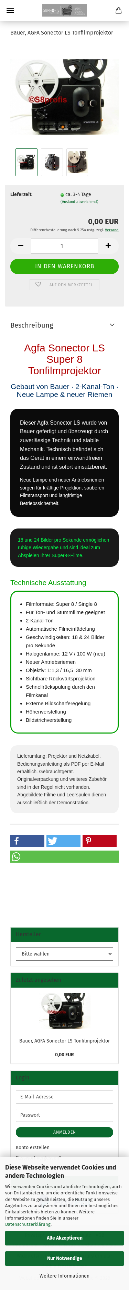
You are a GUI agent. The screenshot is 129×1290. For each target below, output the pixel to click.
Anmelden (64, 1132)
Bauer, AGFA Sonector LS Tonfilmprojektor (64, 1041)
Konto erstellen (33, 1148)
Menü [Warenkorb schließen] (10, 10)
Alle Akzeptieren (65, 1238)
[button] (20, 246)
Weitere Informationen (64, 1276)
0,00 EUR (64, 1055)
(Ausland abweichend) (79, 202)
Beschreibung (31, 325)
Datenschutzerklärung (28, 1224)
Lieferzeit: (21, 194)
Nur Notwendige (64, 1258)
